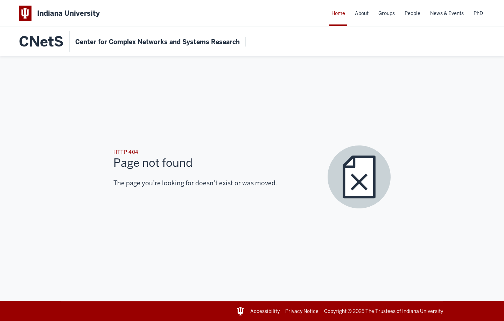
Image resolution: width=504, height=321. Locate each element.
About (362, 13)
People (412, 13)
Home (338, 13)
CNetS (41, 42)
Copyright (335, 311)
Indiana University (422, 311)
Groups (386, 13)
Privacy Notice (301, 311)
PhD (478, 13)
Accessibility (265, 311)
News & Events (447, 13)
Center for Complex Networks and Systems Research (157, 42)
